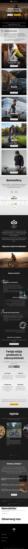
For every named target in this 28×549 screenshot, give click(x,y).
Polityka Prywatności (17, 546)
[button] (12, 192)
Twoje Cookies (22, 546)
